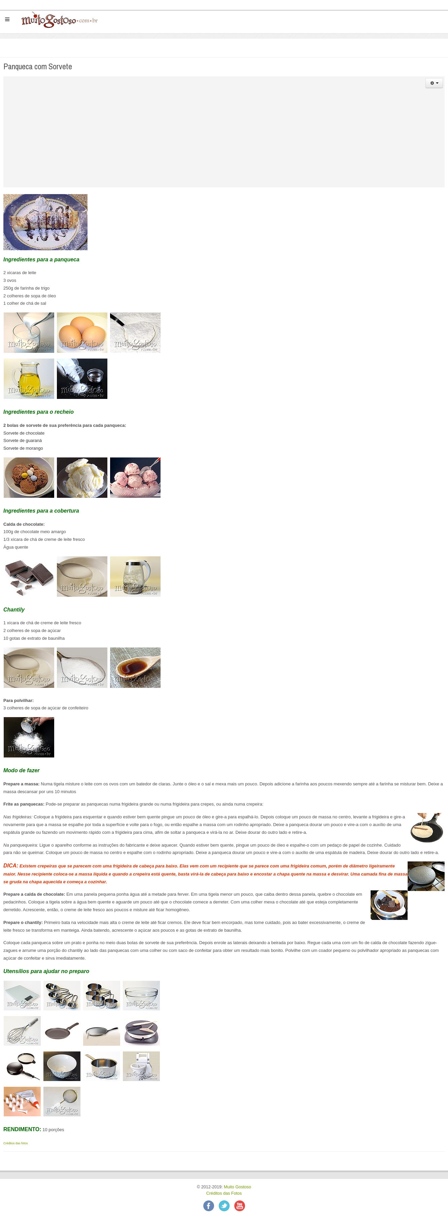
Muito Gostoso (237, 1187)
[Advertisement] (224, 140)
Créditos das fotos (15, 1143)
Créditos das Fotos (224, 1193)
